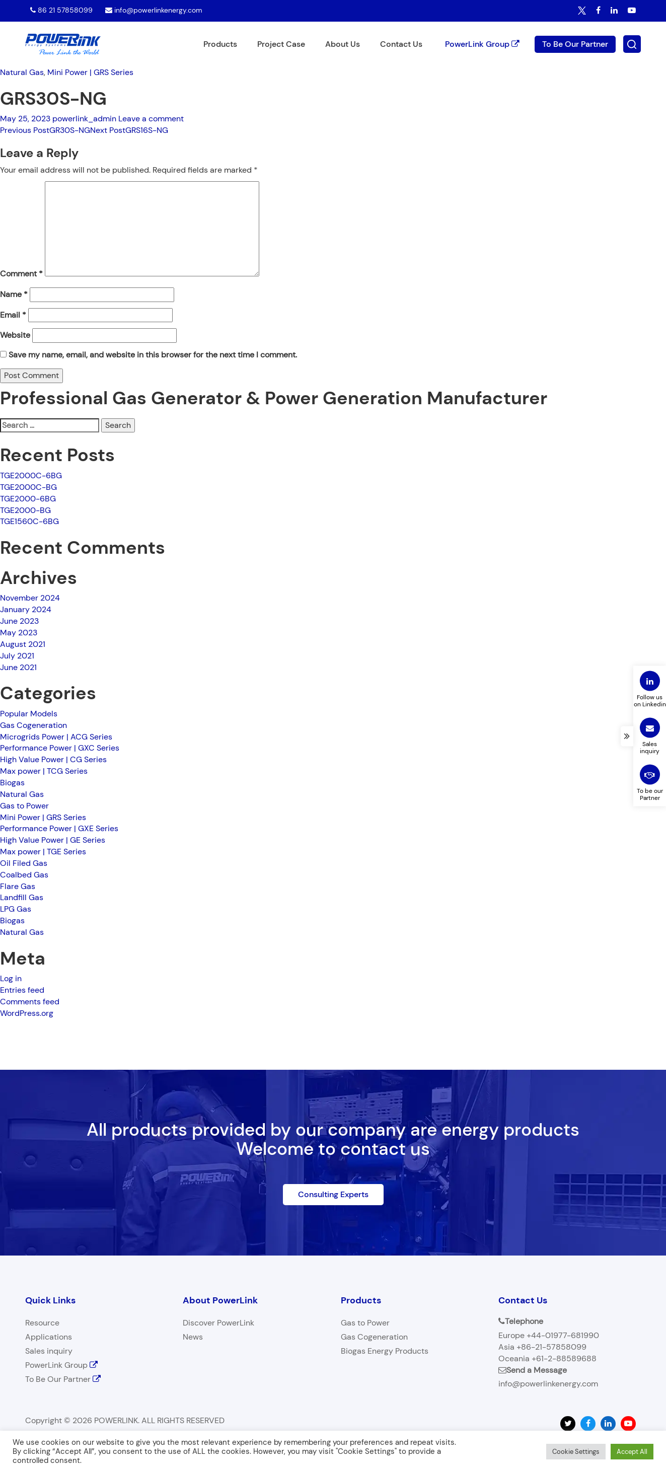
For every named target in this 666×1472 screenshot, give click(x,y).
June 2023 (19, 621)
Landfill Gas (21, 897)
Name (14, 294)
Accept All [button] (632, 1451)
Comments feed (29, 1001)
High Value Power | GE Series (52, 840)
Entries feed (22, 990)
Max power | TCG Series (44, 771)
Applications (48, 1337)
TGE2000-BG (25, 510)
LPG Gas (15, 909)
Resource (42, 1322)
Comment (21, 273)
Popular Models (28, 713)
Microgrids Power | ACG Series (56, 736)
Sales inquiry (48, 1351)
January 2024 (25, 609)
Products (220, 44)
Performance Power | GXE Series (59, 828)
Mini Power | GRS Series (90, 72)
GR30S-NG (45, 130)
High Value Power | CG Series (53, 759)
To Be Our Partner (575, 43)
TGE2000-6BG (28, 498)
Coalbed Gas (24, 874)
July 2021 (17, 655)
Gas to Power (24, 805)
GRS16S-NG (129, 130)
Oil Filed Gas (23, 863)
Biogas (12, 782)
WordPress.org (26, 1013)
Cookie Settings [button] (576, 1451)
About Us (342, 44)
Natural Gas (22, 72)
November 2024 (30, 598)
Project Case (281, 44)
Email (13, 315)
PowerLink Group (482, 43)
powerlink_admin (84, 118)
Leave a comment (151, 118)
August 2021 (22, 644)
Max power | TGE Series (43, 851)
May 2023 (18, 632)
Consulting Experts (333, 1194)
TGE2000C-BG (28, 487)
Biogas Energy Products (384, 1351)
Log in (11, 978)
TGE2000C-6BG (31, 475)
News (193, 1337)
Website (15, 335)
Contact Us (401, 44)
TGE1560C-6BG (29, 521)
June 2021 (18, 667)
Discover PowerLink (218, 1322)
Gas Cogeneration (33, 725)
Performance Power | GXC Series (59, 748)
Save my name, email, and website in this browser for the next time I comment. (153, 354)
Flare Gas (17, 886)
